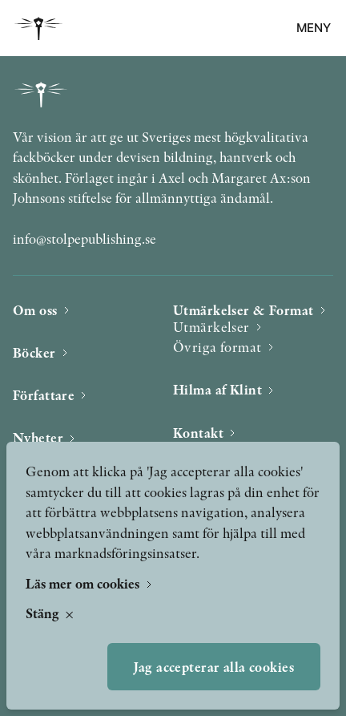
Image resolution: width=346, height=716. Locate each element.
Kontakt (198, 432)
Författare (43, 394)
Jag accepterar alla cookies (214, 666)
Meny (313, 27)
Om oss (35, 309)
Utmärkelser (211, 326)
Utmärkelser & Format (243, 309)
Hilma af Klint (217, 389)
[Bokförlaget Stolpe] (38, 28)
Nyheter (38, 437)
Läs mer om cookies (84, 583)
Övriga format (217, 346)
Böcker (34, 352)
